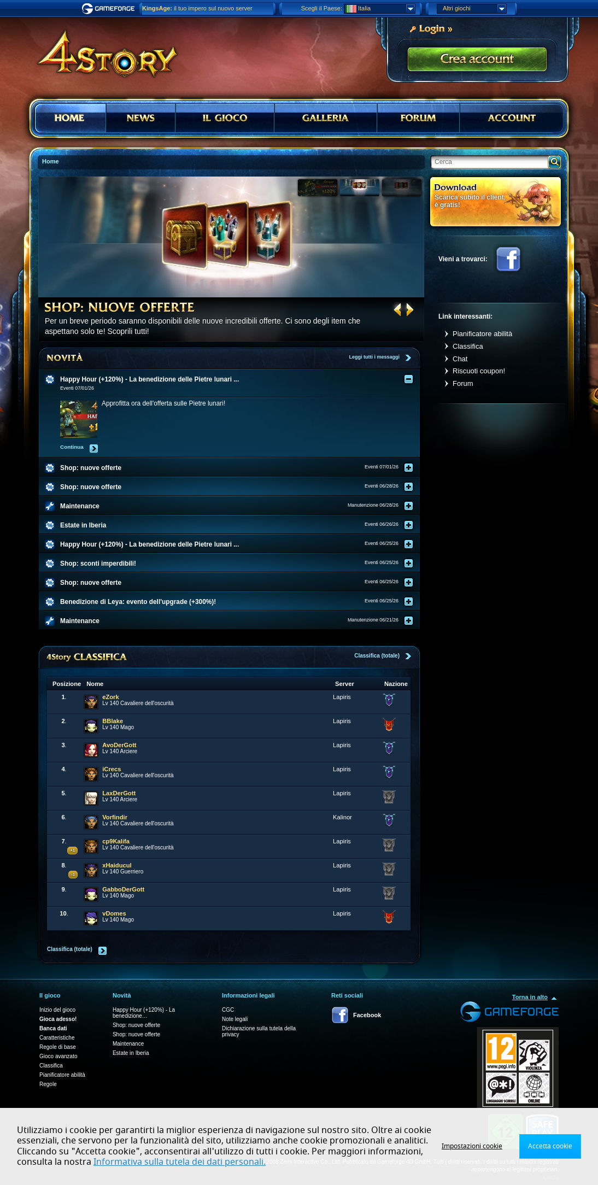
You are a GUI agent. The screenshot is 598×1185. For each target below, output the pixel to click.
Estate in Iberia (131, 1053)
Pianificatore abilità (482, 334)
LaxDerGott (119, 793)
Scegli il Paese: (321, 8)
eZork (110, 697)
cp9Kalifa (116, 841)
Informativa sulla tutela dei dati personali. (179, 1162)
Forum (463, 383)
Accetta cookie (550, 1146)
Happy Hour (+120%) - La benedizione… (144, 1013)
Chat (460, 359)
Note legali (235, 1019)
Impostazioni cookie (472, 1146)
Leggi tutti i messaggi (374, 357)
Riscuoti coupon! (479, 371)
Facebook (508, 259)
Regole (48, 1084)
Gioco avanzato (58, 1056)
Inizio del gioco (57, 1010)
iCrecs (111, 769)
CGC (228, 1010)
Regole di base (57, 1047)
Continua (72, 447)
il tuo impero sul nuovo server (197, 8)
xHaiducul (116, 865)
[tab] (236, 379)
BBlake (112, 721)
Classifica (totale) (377, 656)
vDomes (114, 913)
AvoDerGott (119, 745)
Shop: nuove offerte (136, 1025)
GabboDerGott (123, 889)
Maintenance (128, 1044)
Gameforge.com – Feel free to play (109, 8)
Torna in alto (530, 997)
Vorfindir (114, 817)
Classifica (468, 346)
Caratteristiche (56, 1038)
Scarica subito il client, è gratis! (470, 200)
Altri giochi (474, 8)
